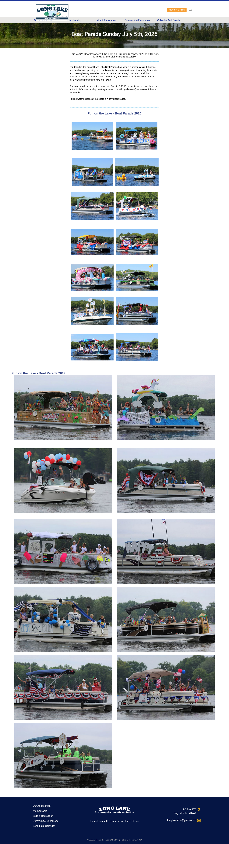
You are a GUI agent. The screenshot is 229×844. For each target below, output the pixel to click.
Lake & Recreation (43, 815)
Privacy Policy (116, 821)
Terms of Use (132, 821)
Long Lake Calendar (44, 825)
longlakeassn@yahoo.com (181, 820)
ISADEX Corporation (117, 840)
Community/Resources (46, 821)
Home (93, 821)
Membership (40, 810)
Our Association (42, 805)
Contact (103, 821)
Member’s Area (177, 9)
